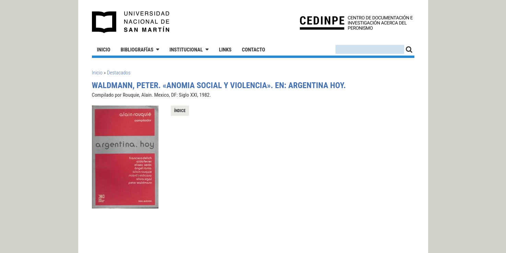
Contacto (253, 50)
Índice (180, 110)
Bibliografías (136, 50)
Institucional (186, 50)
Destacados (119, 73)
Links (225, 50)
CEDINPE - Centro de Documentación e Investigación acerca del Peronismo (356, 22)
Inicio (103, 50)
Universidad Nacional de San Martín (131, 22)
